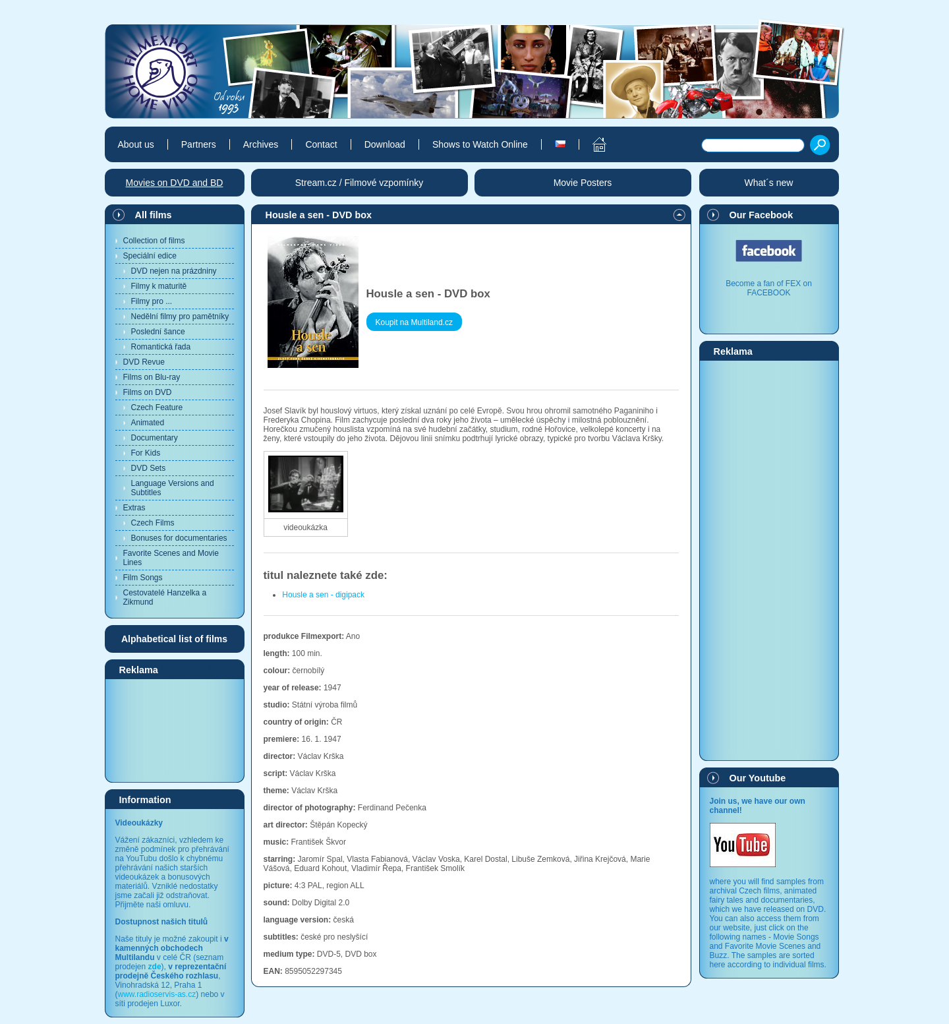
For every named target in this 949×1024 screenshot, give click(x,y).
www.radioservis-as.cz (157, 994)
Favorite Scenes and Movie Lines (171, 558)
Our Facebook (761, 215)
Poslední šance (158, 331)
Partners (198, 144)
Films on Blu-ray (152, 377)
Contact (321, 144)
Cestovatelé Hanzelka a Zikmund (165, 597)
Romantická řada (161, 346)
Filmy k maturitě (159, 286)
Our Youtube (758, 778)
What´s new (769, 182)
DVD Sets (148, 468)
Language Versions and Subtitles (172, 488)
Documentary (154, 437)
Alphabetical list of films (174, 639)
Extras (134, 507)
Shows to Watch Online (480, 144)
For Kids (146, 453)
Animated (148, 422)
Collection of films (154, 240)
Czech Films (153, 522)
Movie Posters (583, 182)
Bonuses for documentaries (179, 538)
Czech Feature (157, 407)
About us (136, 144)
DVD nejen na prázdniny (174, 271)
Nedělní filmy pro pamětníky (180, 316)
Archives (261, 144)
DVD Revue (144, 362)
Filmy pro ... (152, 301)
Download (384, 144)
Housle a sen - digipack (323, 594)
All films (153, 215)
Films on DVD (147, 392)
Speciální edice (150, 255)
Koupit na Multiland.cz (414, 322)
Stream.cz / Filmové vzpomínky (359, 182)
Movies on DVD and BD (174, 182)
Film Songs (143, 577)
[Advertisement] (174, 729)
